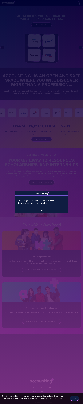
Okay (75, 398)
